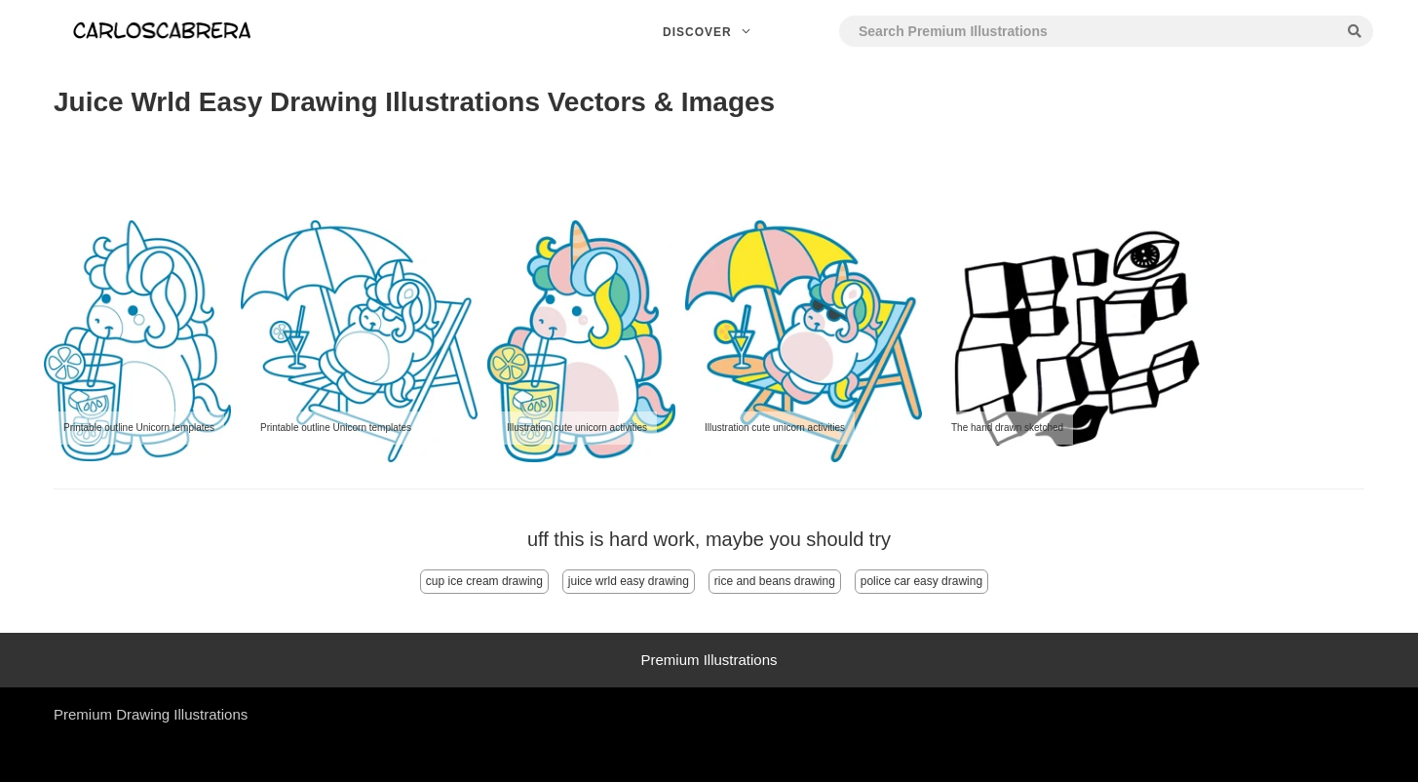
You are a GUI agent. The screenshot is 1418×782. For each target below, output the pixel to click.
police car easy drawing (921, 581)
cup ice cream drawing (484, 581)
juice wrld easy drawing (628, 581)
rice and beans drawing (774, 581)
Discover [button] (709, 32)
